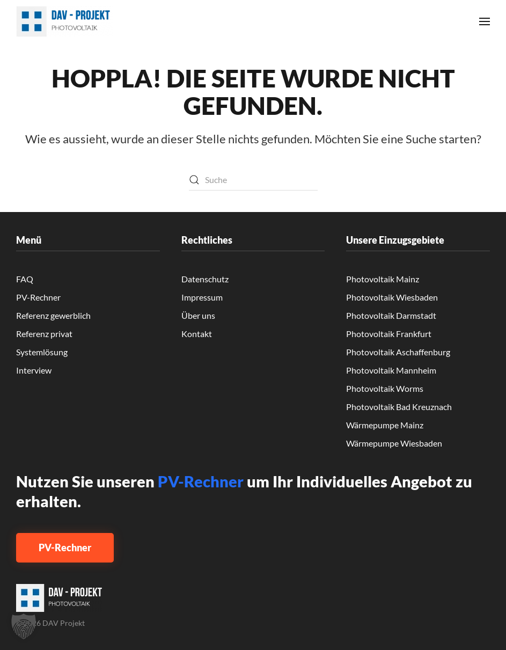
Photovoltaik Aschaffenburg (398, 352)
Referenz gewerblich (53, 315)
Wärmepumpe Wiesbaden (394, 443)
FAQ (24, 279)
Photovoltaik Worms (384, 388)
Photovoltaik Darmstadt (391, 315)
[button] (484, 21)
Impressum (202, 297)
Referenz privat (44, 333)
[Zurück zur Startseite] (64, 21)
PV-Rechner (38, 297)
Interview (34, 370)
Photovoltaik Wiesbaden (392, 297)
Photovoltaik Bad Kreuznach (399, 406)
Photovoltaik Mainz (382, 279)
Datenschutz (205, 279)
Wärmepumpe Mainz (384, 425)
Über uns (198, 315)
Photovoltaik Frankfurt (388, 333)
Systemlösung (42, 352)
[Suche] (253, 180)
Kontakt (196, 333)
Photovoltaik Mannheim (391, 370)
